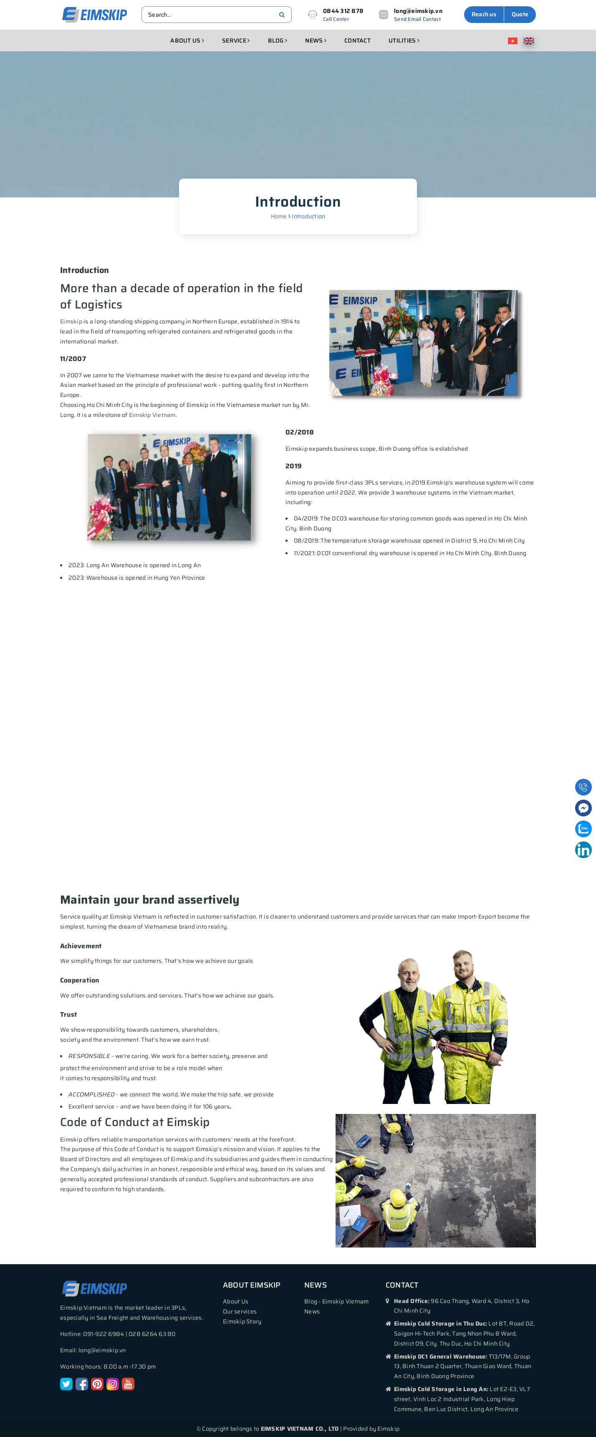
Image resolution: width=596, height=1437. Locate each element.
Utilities (404, 40)
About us (187, 40)
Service (236, 40)
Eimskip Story (242, 1321)
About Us (235, 1301)
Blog (278, 40)
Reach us (484, 14)
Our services (240, 1311)
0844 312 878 (343, 10)
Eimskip (71, 321)
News (315, 40)
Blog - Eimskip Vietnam (336, 1301)
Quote (520, 14)
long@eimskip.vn (418, 10)
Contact (357, 40)
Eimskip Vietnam (152, 414)
